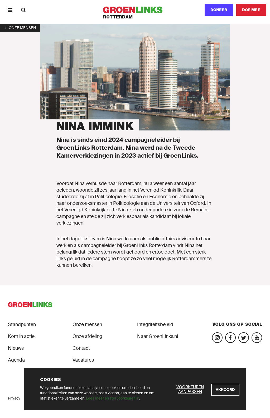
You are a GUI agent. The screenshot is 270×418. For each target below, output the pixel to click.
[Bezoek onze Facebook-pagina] (230, 337)
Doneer (218, 9)
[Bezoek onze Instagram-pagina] (217, 337)
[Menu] (10, 10)
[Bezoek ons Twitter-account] (243, 337)
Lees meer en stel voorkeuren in (112, 398)
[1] (20, 28)
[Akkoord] (225, 390)
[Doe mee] (251, 10)
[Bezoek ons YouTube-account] (257, 337)
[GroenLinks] (135, 10)
